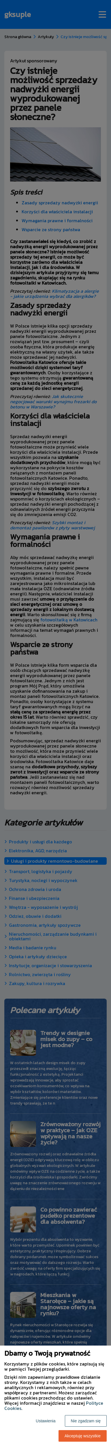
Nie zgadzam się (86, 1421)
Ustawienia (45, 1421)
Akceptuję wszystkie (83, 1436)
